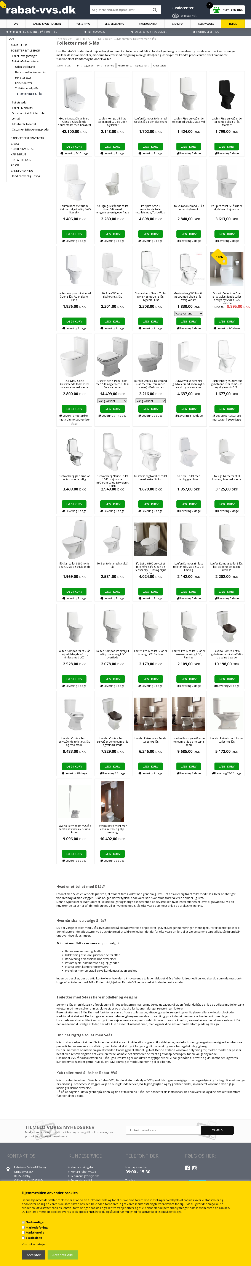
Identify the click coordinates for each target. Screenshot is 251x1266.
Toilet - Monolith (22, 108)
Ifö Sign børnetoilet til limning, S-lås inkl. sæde (226, 477)
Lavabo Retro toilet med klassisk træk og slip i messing (112, 829)
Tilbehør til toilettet (24, 124)
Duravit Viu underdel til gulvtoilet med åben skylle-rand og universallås (188, 384)
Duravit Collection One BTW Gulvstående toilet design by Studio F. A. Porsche (227, 298)
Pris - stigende (85, 65)
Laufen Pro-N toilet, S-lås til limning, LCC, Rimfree (150, 652)
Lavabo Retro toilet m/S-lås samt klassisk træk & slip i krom (74, 829)
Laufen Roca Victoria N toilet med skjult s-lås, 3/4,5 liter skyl (74, 209)
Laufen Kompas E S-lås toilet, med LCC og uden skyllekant (112, 122)
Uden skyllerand (25, 67)
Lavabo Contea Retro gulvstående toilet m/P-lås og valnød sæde (227, 654)
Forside (61, 39)
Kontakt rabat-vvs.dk (83, 1172)
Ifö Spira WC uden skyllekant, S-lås (112, 295)
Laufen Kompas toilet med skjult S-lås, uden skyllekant (150, 120)
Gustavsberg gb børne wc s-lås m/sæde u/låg (74, 477)
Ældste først (125, 65)
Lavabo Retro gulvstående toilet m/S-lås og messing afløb (189, 742)
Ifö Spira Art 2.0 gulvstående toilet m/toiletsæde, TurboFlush (150, 209)
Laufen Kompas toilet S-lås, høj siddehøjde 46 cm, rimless (226, 567)
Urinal (16, 119)
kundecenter (183, 7)
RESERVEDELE (206, 24)
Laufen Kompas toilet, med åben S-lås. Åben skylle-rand (74, 297)
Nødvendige (34, 1222)
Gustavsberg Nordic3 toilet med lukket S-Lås (150, 477)
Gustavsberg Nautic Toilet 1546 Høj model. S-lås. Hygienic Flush (150, 297)
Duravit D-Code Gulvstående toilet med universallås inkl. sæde (74, 384)
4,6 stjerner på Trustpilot (40, 31)
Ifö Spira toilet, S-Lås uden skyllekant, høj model (227, 207)
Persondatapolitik (82, 1180)
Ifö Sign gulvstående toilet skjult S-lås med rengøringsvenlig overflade (112, 209)
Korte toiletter (23, 83)
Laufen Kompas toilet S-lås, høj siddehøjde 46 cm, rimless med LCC (74, 654)
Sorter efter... (64, 65)
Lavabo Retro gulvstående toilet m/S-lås (150, 740)
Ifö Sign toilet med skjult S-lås (112, 565)
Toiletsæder (20, 102)
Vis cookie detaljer (34, 1244)
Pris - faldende (105, 65)
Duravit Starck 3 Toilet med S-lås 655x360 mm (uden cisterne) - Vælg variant (150, 384)
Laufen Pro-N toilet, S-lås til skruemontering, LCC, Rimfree (188, 654)
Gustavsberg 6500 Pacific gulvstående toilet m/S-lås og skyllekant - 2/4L (226, 384)
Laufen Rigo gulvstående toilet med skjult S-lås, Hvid (188, 120)
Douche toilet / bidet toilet (28, 113)
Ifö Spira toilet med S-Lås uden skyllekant (189, 207)
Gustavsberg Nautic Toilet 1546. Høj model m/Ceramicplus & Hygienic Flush (112, 481)
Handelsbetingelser (83, 1167)
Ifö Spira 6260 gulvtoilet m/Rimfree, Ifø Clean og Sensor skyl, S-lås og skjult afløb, (150, 568)
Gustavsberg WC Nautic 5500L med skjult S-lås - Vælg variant (188, 297)
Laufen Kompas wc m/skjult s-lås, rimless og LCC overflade (112, 654)
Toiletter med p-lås (26, 88)
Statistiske (34, 1238)
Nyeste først (142, 65)
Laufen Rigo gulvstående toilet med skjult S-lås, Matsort (227, 122)
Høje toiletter (23, 77)
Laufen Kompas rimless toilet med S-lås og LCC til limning (188, 567)
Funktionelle (35, 1232)
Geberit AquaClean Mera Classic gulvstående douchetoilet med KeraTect (74, 122)
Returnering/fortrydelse (85, 1176)
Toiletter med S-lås (28, 94)
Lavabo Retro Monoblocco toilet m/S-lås (226, 740)
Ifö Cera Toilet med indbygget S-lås (188, 477)
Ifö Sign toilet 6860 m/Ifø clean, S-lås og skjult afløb (74, 565)
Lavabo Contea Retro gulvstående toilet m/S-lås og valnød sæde (112, 742)
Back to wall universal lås (30, 72)
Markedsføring (37, 1227)
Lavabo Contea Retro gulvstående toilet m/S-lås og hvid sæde (74, 742)
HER (91, 1212)
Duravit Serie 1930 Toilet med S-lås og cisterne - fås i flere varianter (112, 384)
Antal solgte (159, 65)
